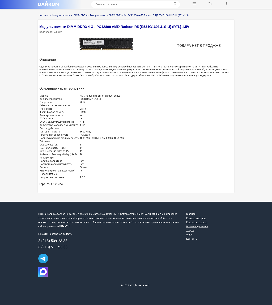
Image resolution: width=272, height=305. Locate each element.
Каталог (45, 15)
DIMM (83, 112)
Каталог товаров (196, 218)
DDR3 (83, 108)
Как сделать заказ (196, 222)
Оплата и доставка (197, 226)
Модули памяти (62, 15)
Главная (191, 214)
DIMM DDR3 (81, 15)
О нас (189, 234)
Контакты (192, 238)
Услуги (190, 230)
